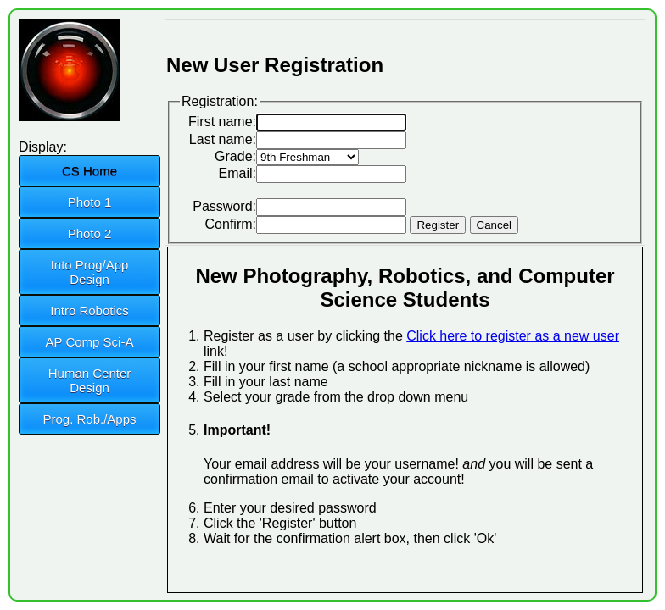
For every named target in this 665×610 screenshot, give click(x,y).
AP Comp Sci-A (90, 342)
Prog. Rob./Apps (89, 419)
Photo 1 (90, 202)
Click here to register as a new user (512, 336)
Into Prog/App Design (90, 272)
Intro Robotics (89, 310)
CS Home (89, 171)
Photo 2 (90, 233)
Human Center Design (89, 380)
